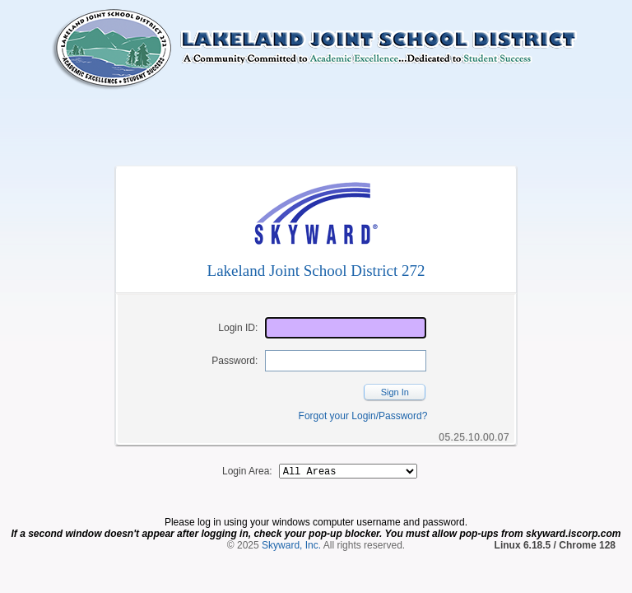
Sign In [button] (395, 392)
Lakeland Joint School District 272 (316, 270)
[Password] (345, 360)
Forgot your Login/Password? (363, 416)
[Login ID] (345, 328)
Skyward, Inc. (291, 547)
